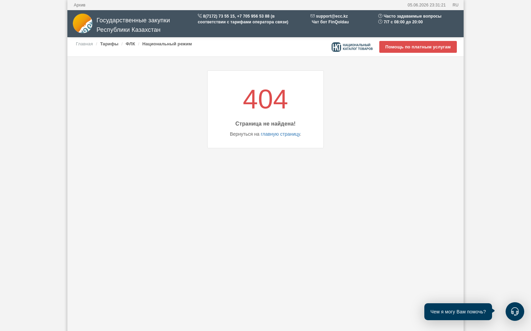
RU (455, 5)
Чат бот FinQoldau (330, 22)
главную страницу (280, 134)
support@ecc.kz (332, 16)
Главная (84, 43)
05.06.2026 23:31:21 (427, 5)
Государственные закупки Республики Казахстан (121, 25)
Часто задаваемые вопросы (413, 16)
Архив (79, 5)
